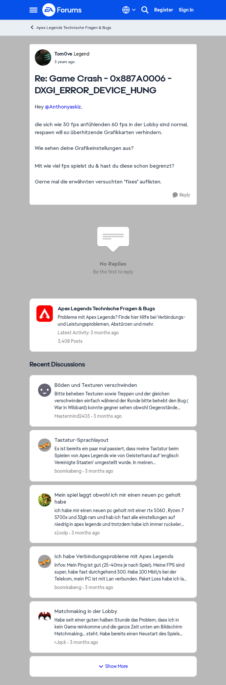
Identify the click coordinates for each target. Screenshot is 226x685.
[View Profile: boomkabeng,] (44, 445)
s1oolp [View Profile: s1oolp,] (61, 532)
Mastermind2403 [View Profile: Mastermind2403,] (72, 416)
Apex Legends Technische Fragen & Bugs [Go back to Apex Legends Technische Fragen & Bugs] (70, 27)
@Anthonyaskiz (63, 106)
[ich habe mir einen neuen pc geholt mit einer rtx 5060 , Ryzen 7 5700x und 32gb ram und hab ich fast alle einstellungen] (121, 517)
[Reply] (181, 195)
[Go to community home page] (62, 9)
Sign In (186, 10)
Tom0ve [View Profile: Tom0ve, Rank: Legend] (63, 54)
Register (163, 10)
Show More (113, 666)
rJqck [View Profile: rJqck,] (60, 642)
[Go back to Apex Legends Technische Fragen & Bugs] (124, 308)
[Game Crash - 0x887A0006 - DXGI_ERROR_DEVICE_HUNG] (71, 62)
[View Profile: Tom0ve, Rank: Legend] (43, 57)
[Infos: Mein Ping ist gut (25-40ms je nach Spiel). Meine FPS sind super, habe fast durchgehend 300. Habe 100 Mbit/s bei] (121, 572)
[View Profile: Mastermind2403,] (44, 390)
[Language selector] (129, 9)
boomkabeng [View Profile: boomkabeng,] (67, 471)
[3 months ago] (106, 416)
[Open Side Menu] (33, 10)
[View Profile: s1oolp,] (44, 500)
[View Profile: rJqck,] (44, 616)
